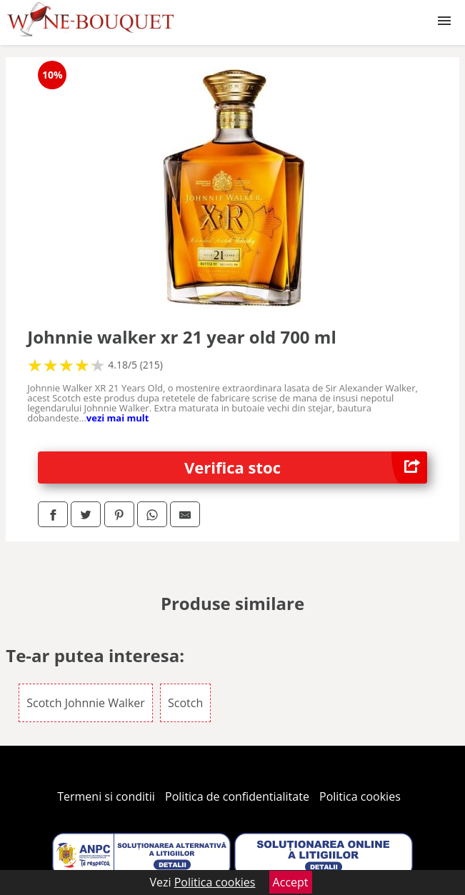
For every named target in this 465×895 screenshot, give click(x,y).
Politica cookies (360, 796)
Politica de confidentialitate (237, 796)
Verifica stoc (305, 467)
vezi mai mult (117, 417)
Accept (291, 882)
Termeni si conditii (106, 796)
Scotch (185, 703)
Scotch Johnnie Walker (85, 703)
